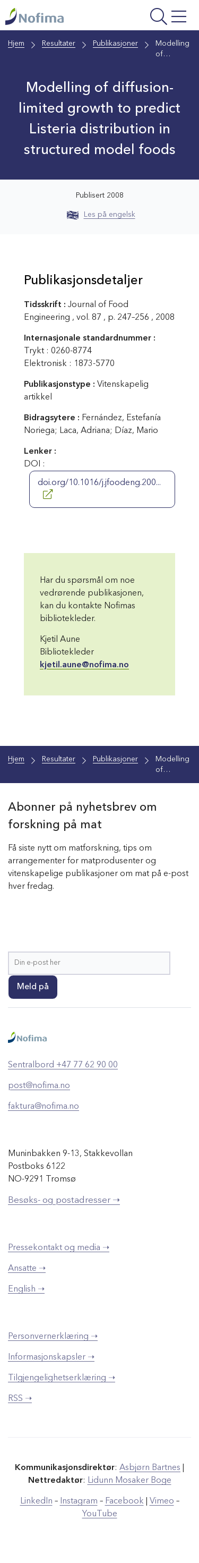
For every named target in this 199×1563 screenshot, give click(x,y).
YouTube (99, 1514)
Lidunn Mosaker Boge (129, 1480)
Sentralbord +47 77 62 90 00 (63, 1065)
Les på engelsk (101, 214)
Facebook (124, 1501)
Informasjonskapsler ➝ (51, 1357)
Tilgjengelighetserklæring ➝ (61, 1378)
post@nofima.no (39, 1086)
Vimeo (162, 1501)
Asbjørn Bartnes (149, 1468)
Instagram (79, 1501)
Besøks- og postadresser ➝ (64, 1200)
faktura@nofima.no (43, 1106)
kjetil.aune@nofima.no (84, 665)
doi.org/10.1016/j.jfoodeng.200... (99, 489)
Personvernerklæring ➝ (53, 1336)
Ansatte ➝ (27, 1268)
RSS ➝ (20, 1399)
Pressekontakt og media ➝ (58, 1248)
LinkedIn (36, 1501)
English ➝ (26, 1289)
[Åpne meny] (156, 17)
